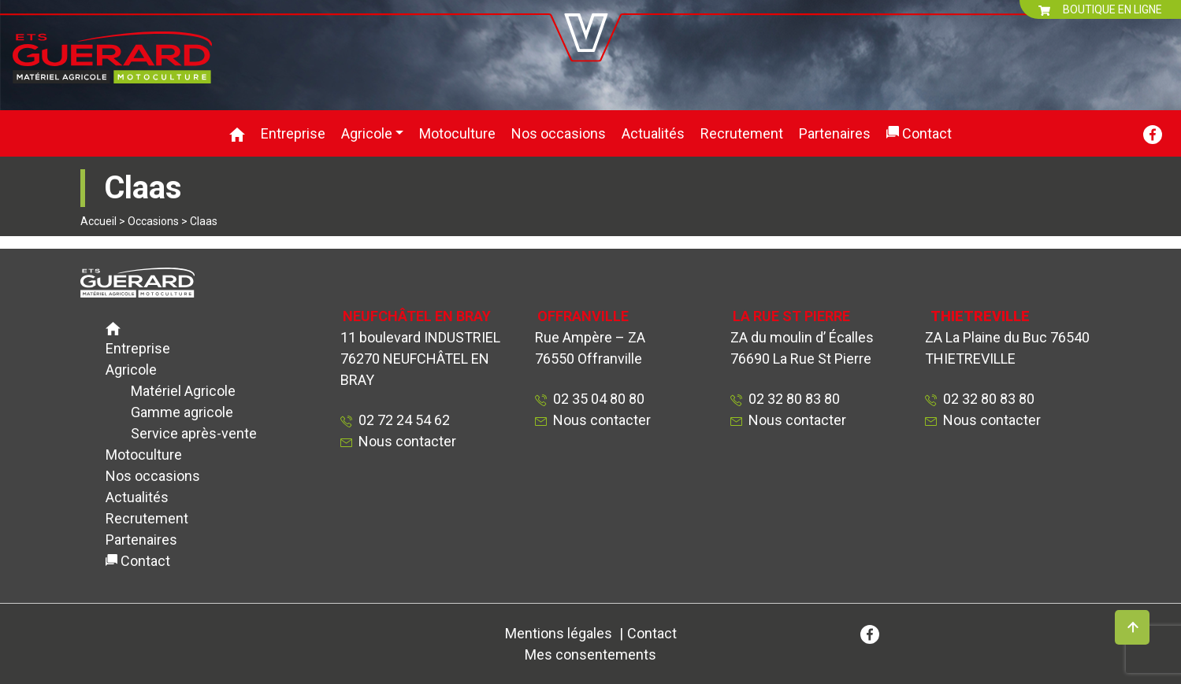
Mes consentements (590, 654)
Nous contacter (407, 441)
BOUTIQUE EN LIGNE (1100, 9)
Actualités (653, 133)
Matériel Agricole (183, 391)
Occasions (153, 221)
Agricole (366, 133)
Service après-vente (194, 433)
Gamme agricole (182, 412)
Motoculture (457, 133)
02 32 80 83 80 (791, 398)
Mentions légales (558, 633)
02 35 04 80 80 (595, 398)
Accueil (98, 221)
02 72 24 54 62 (401, 420)
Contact (927, 133)
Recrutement (741, 133)
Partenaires (835, 133)
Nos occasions (558, 133)
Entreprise (293, 133)
